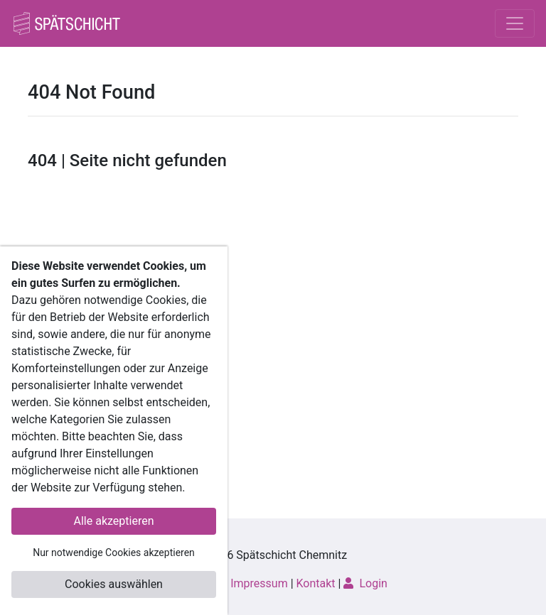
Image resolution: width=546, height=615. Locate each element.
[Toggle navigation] (515, 23)
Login (365, 583)
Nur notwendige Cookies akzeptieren (114, 552)
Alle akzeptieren (114, 521)
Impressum (259, 583)
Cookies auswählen (114, 584)
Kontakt (316, 583)
